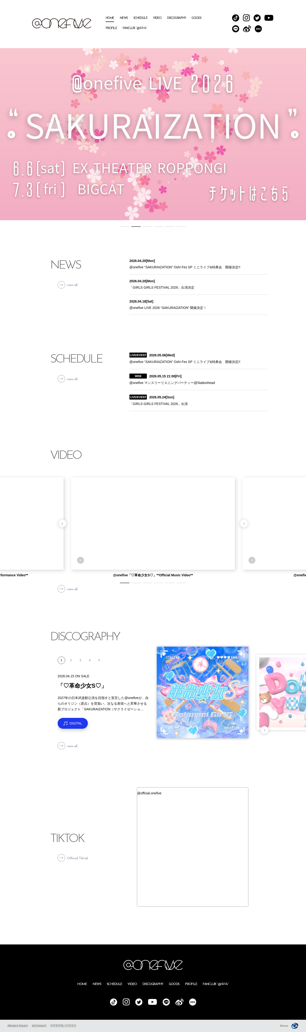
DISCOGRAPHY (176, 18)
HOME (110, 18)
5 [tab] (170, 226)
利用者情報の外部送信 (63, 1025)
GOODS (196, 18)
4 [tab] (158, 226)
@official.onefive (149, 793)
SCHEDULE (140, 18)
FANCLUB (135, 28)
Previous (11, 134)
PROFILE (111, 28)
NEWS (124, 18)
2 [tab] (136, 226)
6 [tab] (181, 226)
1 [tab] (124, 226)
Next (294, 134)
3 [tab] (147, 226)
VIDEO (157, 18)
